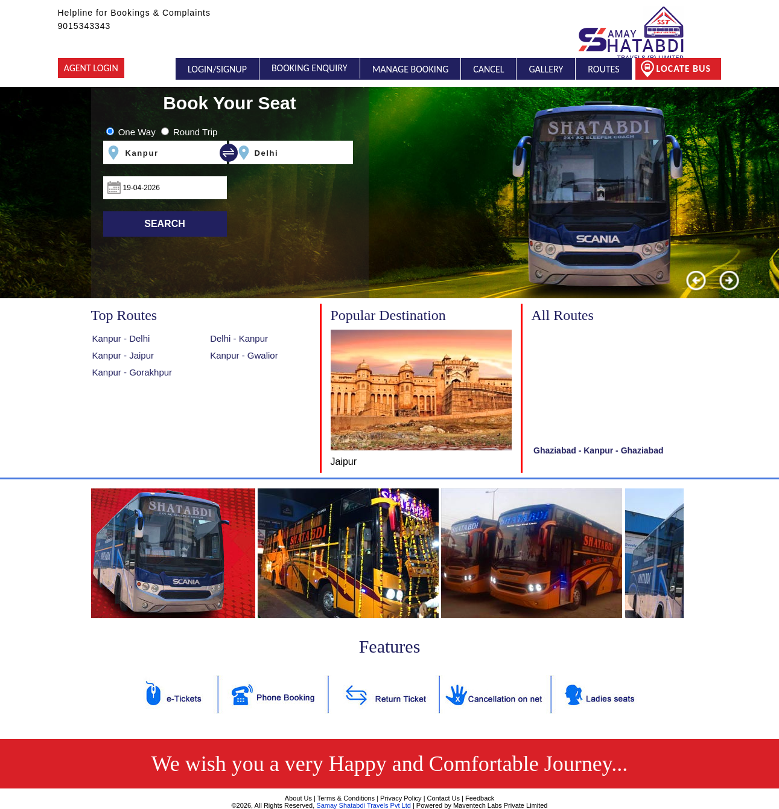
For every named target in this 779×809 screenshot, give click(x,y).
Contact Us (443, 798)
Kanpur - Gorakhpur (132, 372)
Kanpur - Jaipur (123, 355)
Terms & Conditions (346, 798)
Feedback (479, 798)
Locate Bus (674, 68)
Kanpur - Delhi (121, 339)
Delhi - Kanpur (239, 339)
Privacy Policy (400, 798)
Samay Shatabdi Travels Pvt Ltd (363, 805)
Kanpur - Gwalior (244, 355)
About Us (298, 798)
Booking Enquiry (310, 68)
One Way (137, 132)
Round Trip (195, 132)
